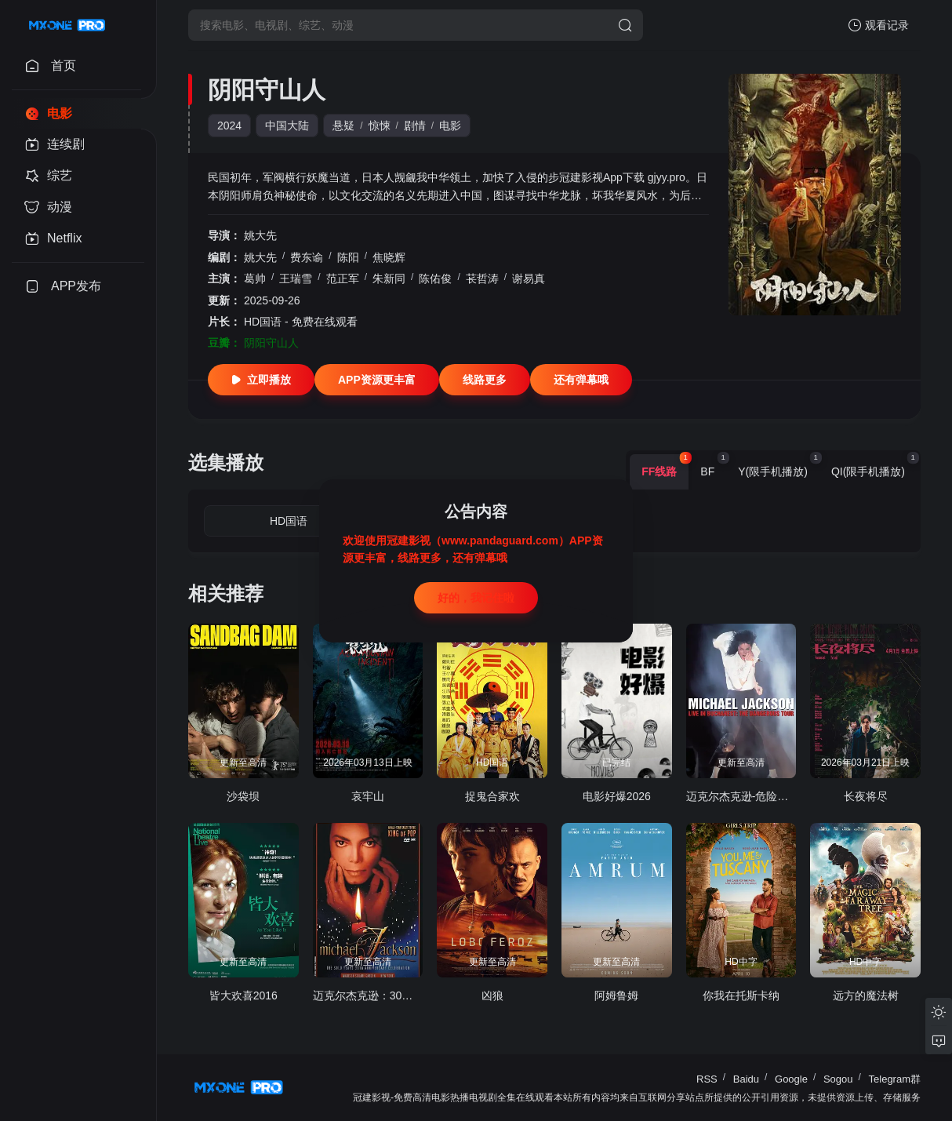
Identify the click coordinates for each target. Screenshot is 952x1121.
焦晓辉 (388, 257)
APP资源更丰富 (377, 379)
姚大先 (260, 235)
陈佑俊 (435, 278)
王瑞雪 (295, 278)
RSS (707, 1079)
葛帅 (255, 278)
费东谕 (306, 257)
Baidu (746, 1079)
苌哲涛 (482, 278)
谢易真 (528, 278)
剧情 (415, 125)
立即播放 (261, 379)
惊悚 (380, 125)
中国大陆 (287, 125)
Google (791, 1079)
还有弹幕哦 (581, 379)
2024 (229, 125)
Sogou (838, 1079)
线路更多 (485, 379)
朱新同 (388, 278)
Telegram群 (895, 1079)
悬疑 (343, 125)
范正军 (342, 278)
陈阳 (348, 257)
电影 (450, 125)
